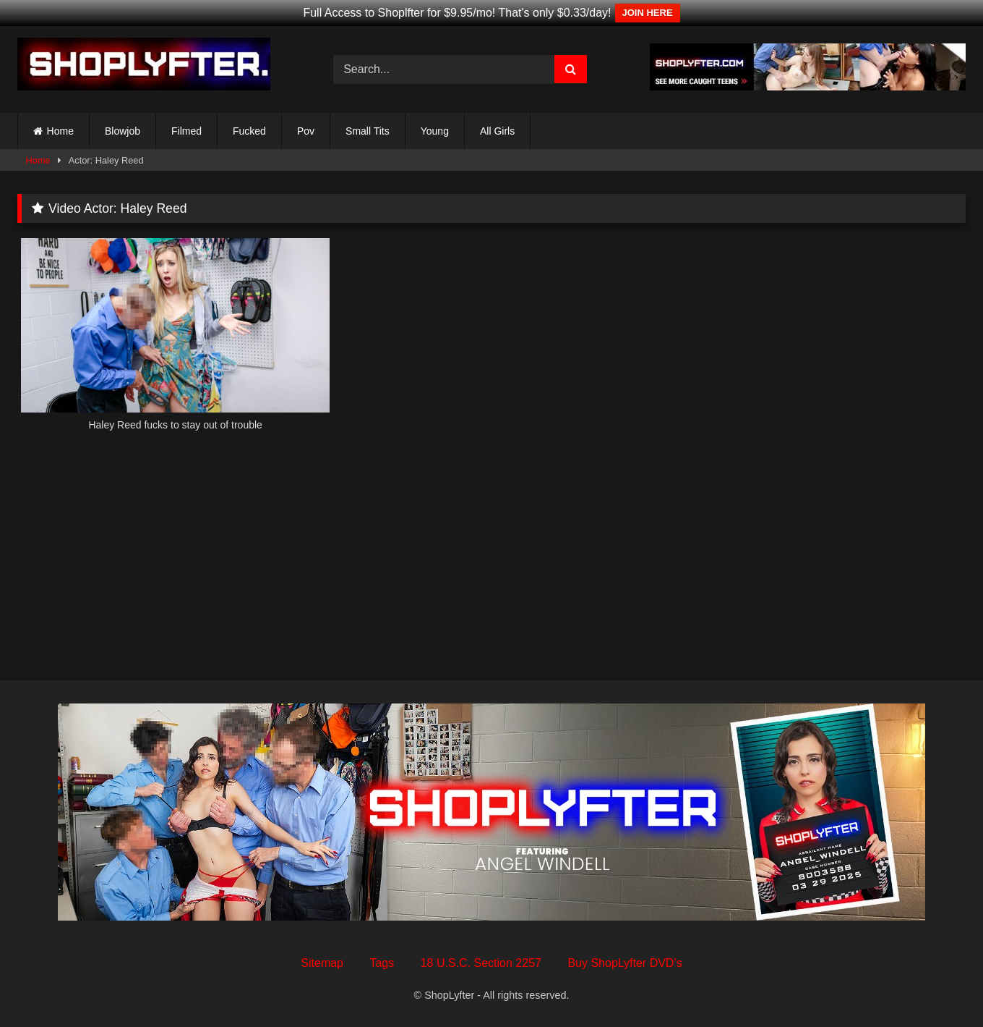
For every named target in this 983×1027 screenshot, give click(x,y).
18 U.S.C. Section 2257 (481, 963)
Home (60, 131)
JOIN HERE (647, 12)
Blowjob (122, 131)
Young (435, 131)
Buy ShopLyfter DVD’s (624, 963)
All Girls (497, 131)
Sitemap (322, 963)
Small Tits (367, 131)
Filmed (186, 131)
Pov (305, 131)
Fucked (249, 131)
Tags (381, 963)
